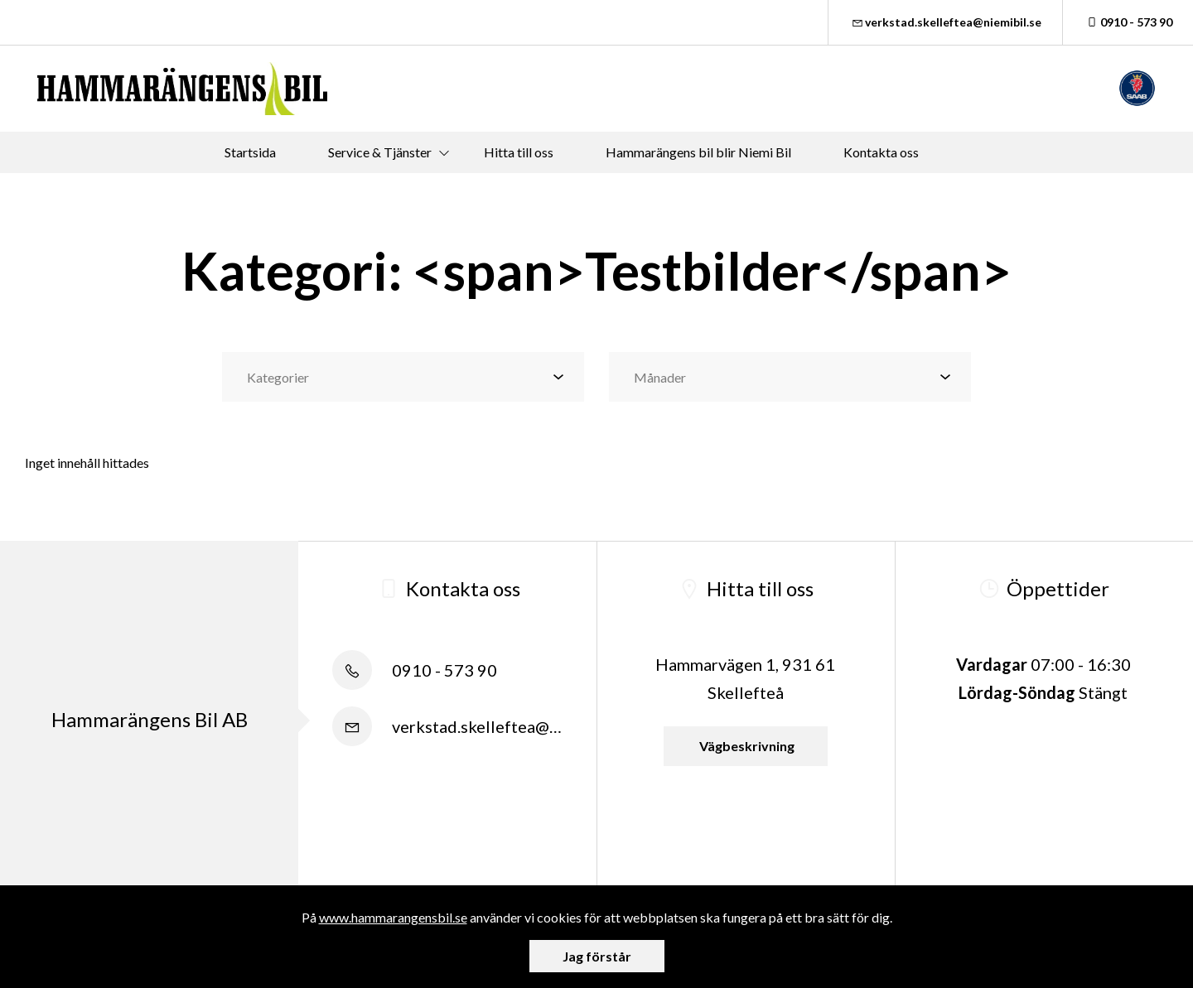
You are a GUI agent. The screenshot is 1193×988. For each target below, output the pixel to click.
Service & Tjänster (380, 152)
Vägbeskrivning (746, 746)
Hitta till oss (518, 152)
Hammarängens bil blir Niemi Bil (698, 152)
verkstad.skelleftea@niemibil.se (945, 22)
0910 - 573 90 (1128, 22)
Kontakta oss (881, 152)
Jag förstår (597, 956)
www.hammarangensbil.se (393, 917)
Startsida (250, 152)
